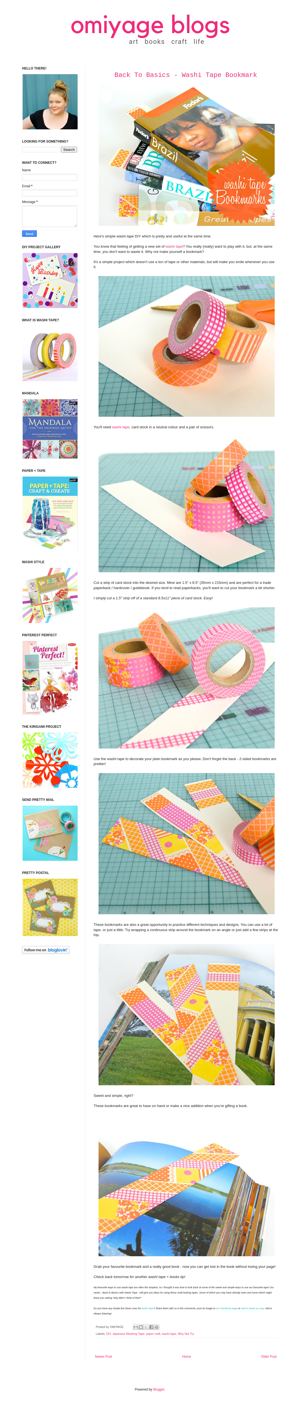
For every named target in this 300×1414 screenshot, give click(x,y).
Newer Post (103, 1357)
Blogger (158, 1389)
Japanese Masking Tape (128, 1333)
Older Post (269, 1357)
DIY (108, 1333)
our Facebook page (227, 1308)
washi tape (174, 246)
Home (186, 1357)
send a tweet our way (252, 1308)
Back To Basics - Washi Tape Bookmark (185, 75)
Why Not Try (186, 1333)
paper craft (153, 1333)
